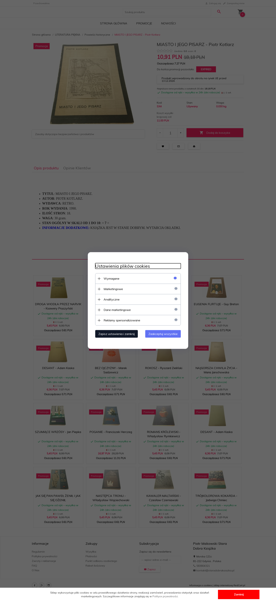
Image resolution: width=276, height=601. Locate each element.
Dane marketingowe (117, 310)
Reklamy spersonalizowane (122, 320)
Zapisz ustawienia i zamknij (116, 334)
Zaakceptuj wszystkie (163, 334)
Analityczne (112, 299)
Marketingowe (113, 289)
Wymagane (111, 278)
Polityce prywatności (165, 596)
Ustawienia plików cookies (122, 266)
